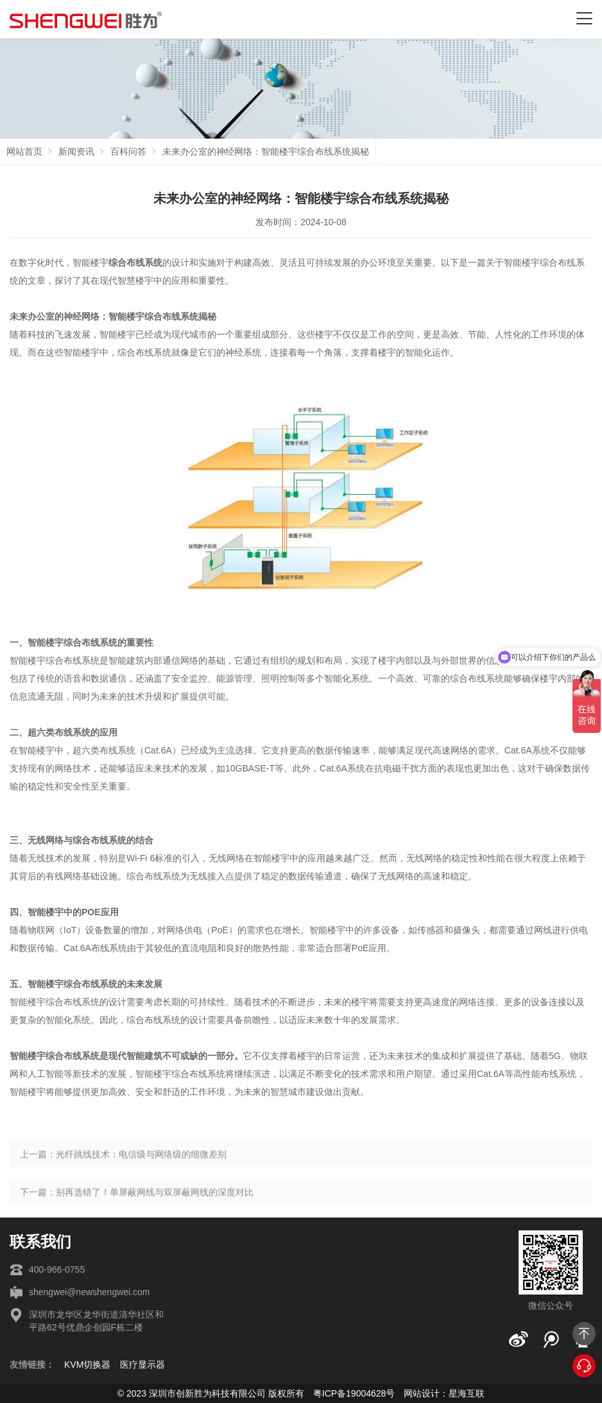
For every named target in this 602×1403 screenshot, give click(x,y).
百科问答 (128, 151)
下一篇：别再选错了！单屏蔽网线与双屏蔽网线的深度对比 (137, 1212)
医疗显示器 (142, 1364)
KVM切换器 (87, 1364)
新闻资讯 (76, 151)
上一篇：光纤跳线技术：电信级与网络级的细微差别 (123, 1174)
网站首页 (24, 151)
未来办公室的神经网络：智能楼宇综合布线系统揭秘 (265, 151)
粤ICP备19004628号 (354, 1393)
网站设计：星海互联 (444, 1393)
